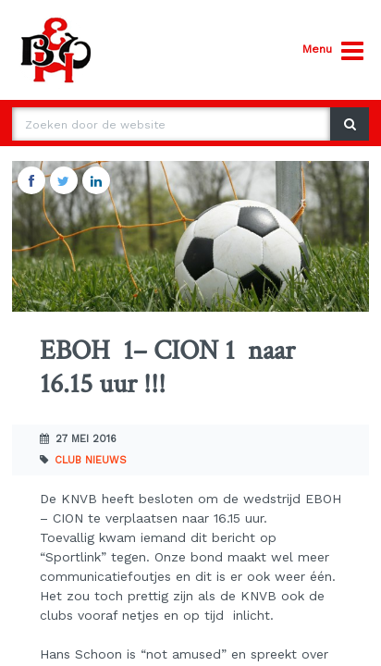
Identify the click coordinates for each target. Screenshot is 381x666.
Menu (332, 51)
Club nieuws (91, 460)
